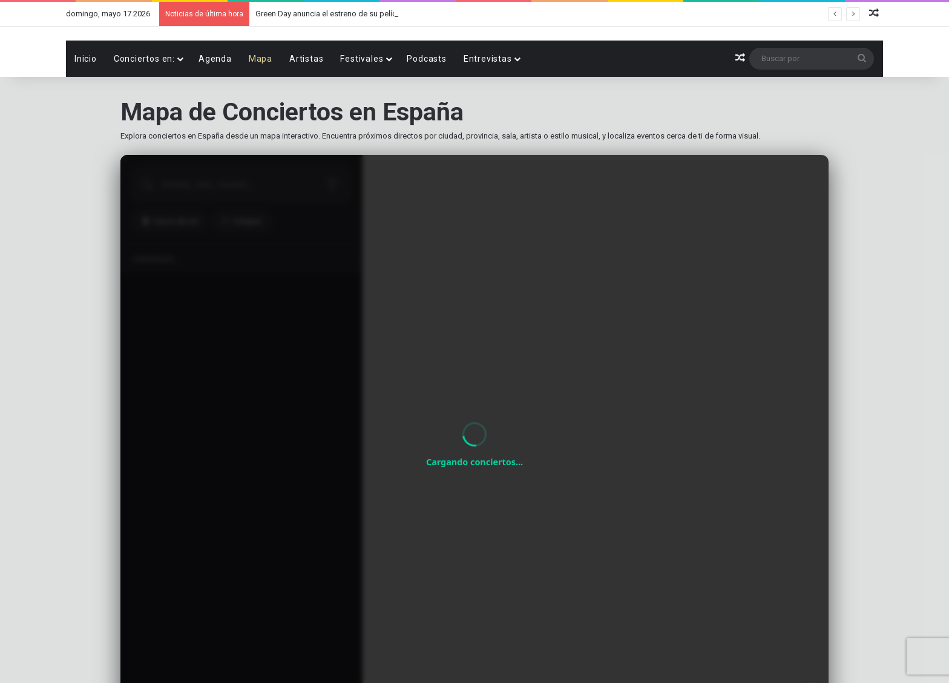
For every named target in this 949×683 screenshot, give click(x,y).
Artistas (306, 100)
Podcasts (426, 100)
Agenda (215, 100)
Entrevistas (488, 100)
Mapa (260, 100)
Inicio (85, 100)
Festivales (361, 100)
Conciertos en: (144, 100)
